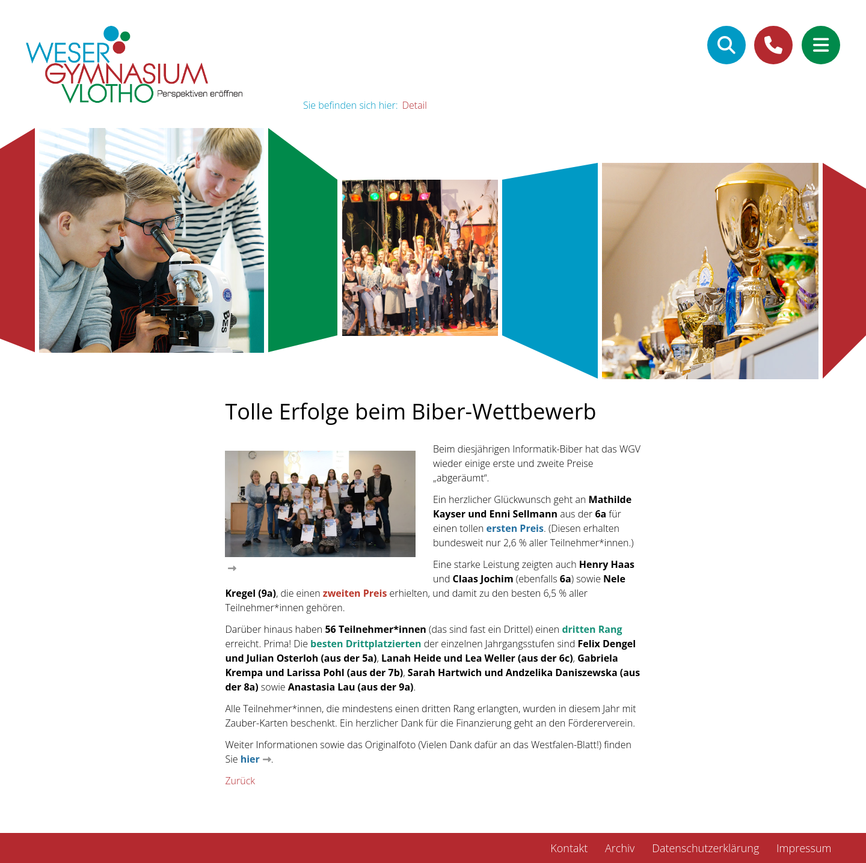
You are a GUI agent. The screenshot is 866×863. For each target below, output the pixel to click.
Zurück (240, 780)
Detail (414, 105)
